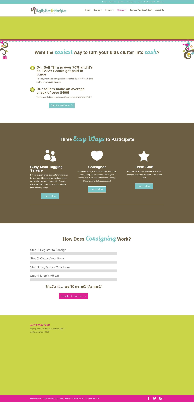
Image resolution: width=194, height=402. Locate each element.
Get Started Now (60, 105)
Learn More (50, 196)
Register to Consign (72, 296)
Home (104, 2)
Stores (111, 2)
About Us (160, 2)
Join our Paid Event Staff (146, 2)
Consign (130, 2)
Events (120, 2)
